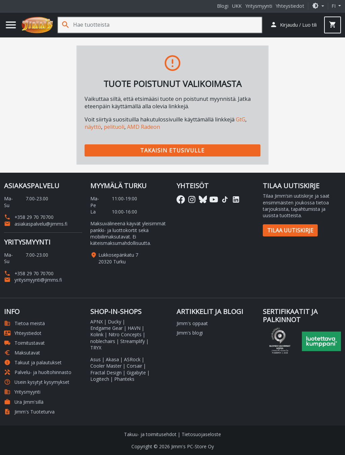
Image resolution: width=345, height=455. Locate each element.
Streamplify (132, 341)
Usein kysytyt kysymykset (36, 382)
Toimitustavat (24, 343)
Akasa (112, 359)
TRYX (95, 347)
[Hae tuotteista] (167, 25)
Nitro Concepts (125, 334)
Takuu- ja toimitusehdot (150, 434)
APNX (96, 321)
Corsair (134, 366)
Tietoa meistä (24, 323)
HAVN (134, 328)
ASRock (132, 359)
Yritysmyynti (258, 6)
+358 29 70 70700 (29, 217)
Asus (95, 359)
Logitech (99, 379)
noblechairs (102, 341)
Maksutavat (22, 352)
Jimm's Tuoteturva (29, 411)
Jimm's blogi (190, 333)
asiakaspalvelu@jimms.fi (35, 224)
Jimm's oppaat (192, 323)
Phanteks (124, 379)
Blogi (222, 6)
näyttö (93, 127)
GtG (240, 119)
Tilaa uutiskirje (290, 230)
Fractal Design (106, 372)
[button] (318, 6)
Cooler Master (106, 366)
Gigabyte (136, 372)
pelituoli (114, 127)
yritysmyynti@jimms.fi (33, 280)
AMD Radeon (143, 127)
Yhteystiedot (290, 6)
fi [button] (334, 6)
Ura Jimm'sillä (23, 402)
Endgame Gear (106, 328)
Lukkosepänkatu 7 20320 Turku (118, 258)
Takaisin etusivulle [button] (172, 150)
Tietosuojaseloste (201, 434)
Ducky (114, 321)
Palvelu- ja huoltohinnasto (37, 372)
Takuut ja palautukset (33, 362)
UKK (237, 6)
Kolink (96, 334)
